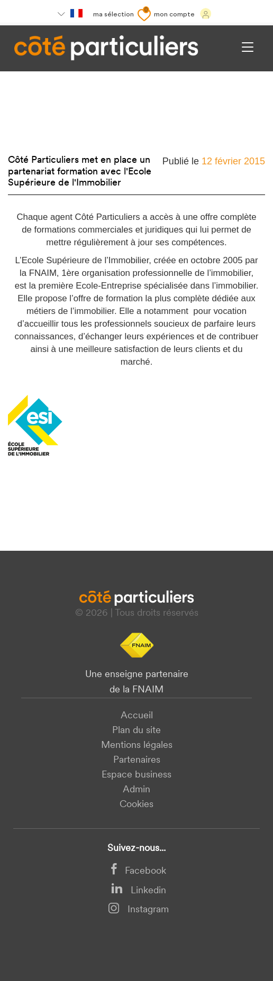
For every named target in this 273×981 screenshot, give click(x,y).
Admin (136, 790)
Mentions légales (136, 746)
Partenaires (136, 760)
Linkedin (138, 891)
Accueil (137, 716)
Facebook (138, 871)
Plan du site (136, 731)
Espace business (136, 775)
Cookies (136, 805)
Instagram (138, 910)
